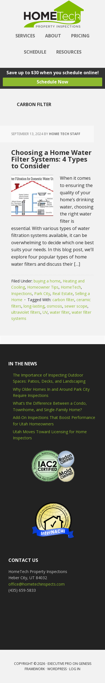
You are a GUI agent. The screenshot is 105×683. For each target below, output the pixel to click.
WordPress (57, 669)
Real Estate (62, 293)
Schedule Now (52, 82)
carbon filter (63, 299)
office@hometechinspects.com (36, 584)
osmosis (54, 306)
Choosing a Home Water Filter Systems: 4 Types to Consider (51, 159)
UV (45, 312)
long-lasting (34, 306)
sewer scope (75, 306)
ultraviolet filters (25, 312)
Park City (42, 293)
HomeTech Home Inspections (52, 14)
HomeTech (71, 287)
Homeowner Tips (43, 287)
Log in (74, 669)
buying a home (47, 281)
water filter (59, 312)
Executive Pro (60, 663)
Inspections (21, 293)
